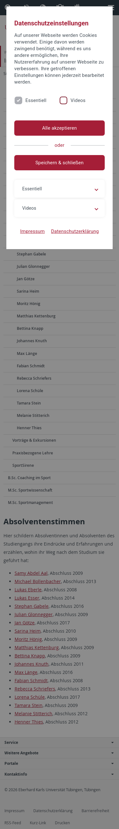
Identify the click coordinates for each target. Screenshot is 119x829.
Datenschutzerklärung (75, 231)
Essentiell (35, 100)
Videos (77, 100)
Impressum (32, 231)
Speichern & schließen (59, 163)
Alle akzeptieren (59, 128)
